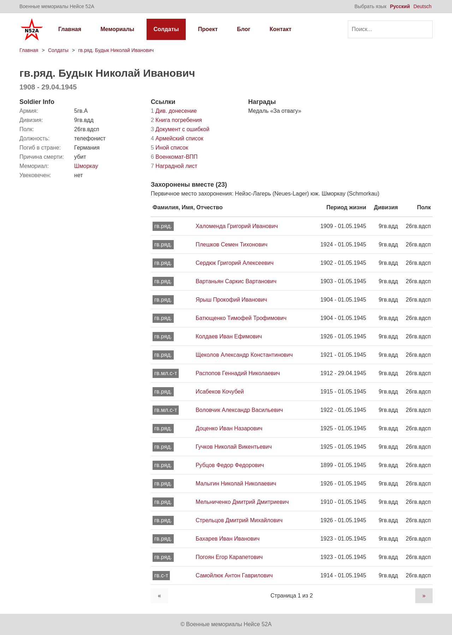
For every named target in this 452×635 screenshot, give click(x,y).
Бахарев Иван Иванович (228, 539)
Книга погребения (176, 120)
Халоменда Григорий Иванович (237, 226)
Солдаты (166, 29)
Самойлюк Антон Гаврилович (234, 575)
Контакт (280, 29)
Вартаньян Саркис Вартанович (236, 281)
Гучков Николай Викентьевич (234, 447)
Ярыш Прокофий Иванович (231, 300)
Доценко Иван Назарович (229, 428)
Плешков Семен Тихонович (231, 244)
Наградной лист (174, 166)
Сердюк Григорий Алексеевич (235, 263)
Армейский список (177, 138)
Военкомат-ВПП (174, 157)
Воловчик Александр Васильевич (239, 410)
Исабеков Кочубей (220, 392)
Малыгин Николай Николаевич (236, 483)
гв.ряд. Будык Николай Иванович (116, 50)
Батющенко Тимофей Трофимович (241, 318)
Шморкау (86, 166)
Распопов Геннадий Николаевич (238, 373)
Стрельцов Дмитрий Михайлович (239, 520)
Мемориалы (118, 29)
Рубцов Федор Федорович (230, 465)
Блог (243, 29)
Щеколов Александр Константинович (244, 355)
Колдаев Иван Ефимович (229, 336)
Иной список (169, 148)
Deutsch (423, 6)
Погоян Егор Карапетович (229, 557)
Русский (400, 6)
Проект (208, 29)
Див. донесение (174, 111)
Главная (69, 29)
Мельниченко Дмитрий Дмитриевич (242, 502)
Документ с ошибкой (180, 129)
